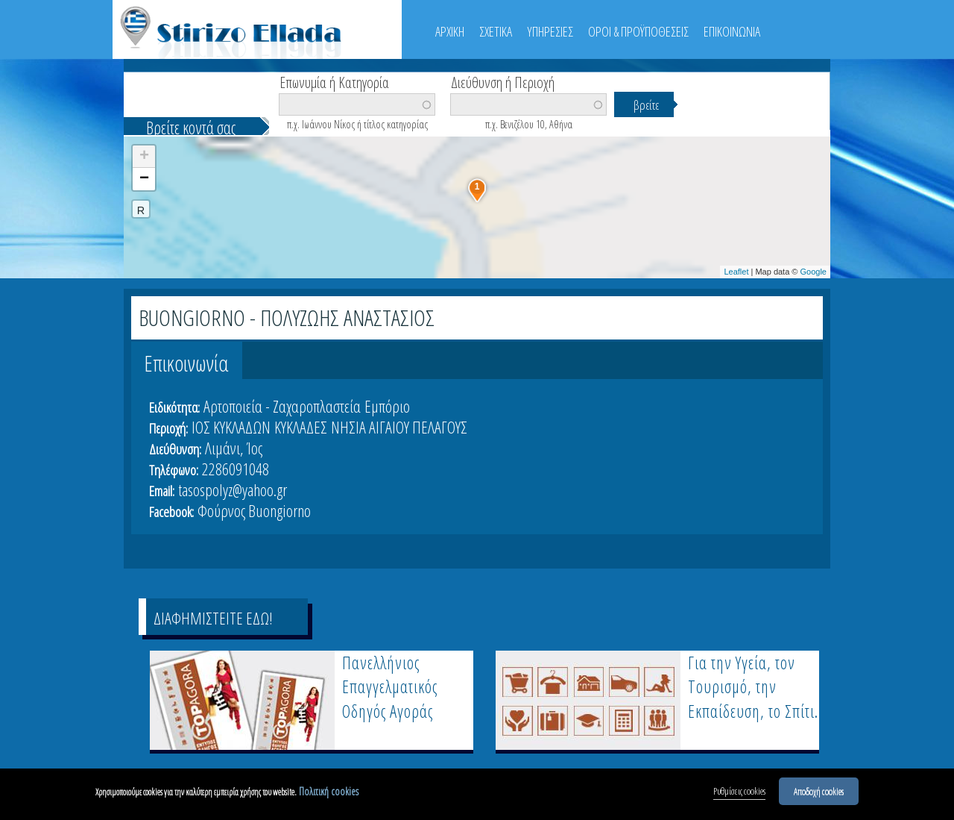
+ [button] (144, 156)
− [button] (144, 179)
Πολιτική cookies (328, 791)
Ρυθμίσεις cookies (739, 791)
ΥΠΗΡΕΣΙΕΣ (550, 31)
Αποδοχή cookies (819, 791)
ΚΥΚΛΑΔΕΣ (300, 427)
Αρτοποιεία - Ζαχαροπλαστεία (282, 406)
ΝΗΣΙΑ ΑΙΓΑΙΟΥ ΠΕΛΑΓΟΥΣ (399, 427)
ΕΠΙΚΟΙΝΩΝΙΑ (732, 31)
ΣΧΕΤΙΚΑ (495, 31)
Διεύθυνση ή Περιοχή (503, 81)
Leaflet (736, 271)
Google (813, 271)
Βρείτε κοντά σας (191, 128)
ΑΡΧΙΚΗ (449, 31)
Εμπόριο (387, 406)
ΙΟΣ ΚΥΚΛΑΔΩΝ (231, 427)
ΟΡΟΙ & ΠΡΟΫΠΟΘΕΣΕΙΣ (638, 31)
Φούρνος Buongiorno (254, 510)
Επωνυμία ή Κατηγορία (334, 81)
